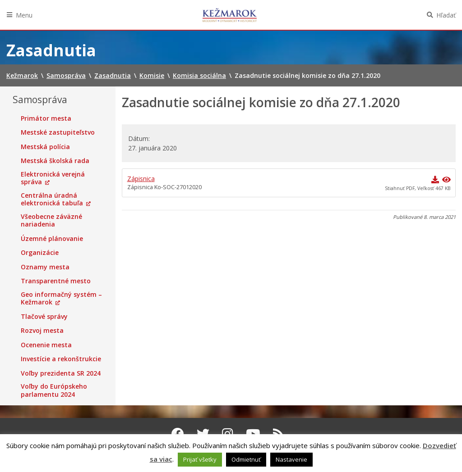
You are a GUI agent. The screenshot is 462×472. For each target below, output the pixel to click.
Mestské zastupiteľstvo (58, 132)
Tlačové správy (44, 317)
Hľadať (446, 15)
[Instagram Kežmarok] (227, 433)
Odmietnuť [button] (246, 459)
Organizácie (40, 253)
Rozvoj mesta (42, 331)
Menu (24, 15)
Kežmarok (230, 15)
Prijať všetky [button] (200, 459)
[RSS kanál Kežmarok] (278, 433)
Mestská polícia (45, 147)
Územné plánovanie (52, 239)
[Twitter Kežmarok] (203, 433)
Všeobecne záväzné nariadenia (51, 220)
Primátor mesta (46, 118)
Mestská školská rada (55, 161)
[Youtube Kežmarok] (253, 433)
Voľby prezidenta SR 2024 (61, 373)
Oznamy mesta (45, 267)
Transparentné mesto (56, 281)
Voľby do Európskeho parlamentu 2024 (54, 390)
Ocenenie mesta (46, 345)
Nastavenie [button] (291, 459)
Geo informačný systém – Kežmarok (61, 298)
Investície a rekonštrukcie (61, 359)
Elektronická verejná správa (53, 178)
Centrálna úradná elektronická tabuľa (52, 199)
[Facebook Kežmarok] (177, 433)
